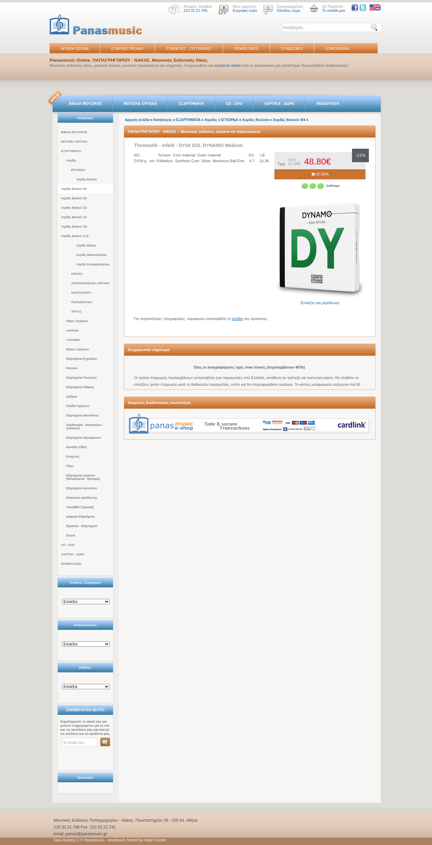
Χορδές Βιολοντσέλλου (91, 255)
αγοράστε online (227, 65)
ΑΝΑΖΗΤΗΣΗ (327, 103)
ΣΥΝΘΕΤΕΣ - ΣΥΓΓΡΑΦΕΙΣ (188, 49)
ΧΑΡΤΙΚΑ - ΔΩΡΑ (279, 103)
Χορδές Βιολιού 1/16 (74, 236)
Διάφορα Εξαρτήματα (80, 516)
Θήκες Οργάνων (77, 321)
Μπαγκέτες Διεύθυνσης (81, 497)
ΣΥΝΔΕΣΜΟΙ (292, 49)
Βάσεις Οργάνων (77, 349)
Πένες (70, 466)
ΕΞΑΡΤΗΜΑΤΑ (191, 103)
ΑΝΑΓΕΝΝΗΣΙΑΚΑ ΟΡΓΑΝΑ (90, 283)
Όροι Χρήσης (64, 840)
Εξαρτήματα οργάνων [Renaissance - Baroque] (83, 477)
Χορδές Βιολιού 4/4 (74, 189)
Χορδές (71, 160)
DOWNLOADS (246, 49)
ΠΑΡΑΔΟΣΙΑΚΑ (81, 302)
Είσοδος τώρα (288, 10)
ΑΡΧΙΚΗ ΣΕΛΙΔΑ (75, 49)
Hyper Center (155, 840)
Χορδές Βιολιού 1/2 (74, 207)
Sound (70, 535)
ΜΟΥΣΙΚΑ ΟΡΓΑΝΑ (140, 103)
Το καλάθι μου (333, 10)
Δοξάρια (71, 396)
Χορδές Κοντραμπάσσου (93, 264)
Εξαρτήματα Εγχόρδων (81, 358)
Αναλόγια (72, 330)
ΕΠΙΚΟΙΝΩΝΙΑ (337, 49)
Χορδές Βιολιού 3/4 (74, 198)
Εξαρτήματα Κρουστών (81, 488)
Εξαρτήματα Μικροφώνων (83, 437)
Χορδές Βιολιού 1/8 (74, 226)
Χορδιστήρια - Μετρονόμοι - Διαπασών (84, 426)
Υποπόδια (73, 340)
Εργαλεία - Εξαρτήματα (81, 526)
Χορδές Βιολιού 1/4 (74, 217)
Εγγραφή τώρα (245, 10)
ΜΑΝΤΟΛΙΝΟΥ (81, 292)
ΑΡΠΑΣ (76, 311)
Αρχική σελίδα (137, 120)
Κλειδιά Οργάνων (77, 406)
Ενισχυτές (73, 456)
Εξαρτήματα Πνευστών (81, 377)
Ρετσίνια (71, 368)
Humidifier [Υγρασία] (79, 507)
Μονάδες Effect (76, 447)
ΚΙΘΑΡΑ (76, 273)
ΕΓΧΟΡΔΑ (78, 170)
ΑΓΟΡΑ (320, 174)
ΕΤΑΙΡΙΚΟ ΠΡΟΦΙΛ (127, 49)
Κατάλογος (163, 120)
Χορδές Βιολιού (86, 179)
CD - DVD (234, 103)
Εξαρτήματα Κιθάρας (80, 387)
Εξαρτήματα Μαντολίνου (82, 415)
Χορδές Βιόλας (86, 245)
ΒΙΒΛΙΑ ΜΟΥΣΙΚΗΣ (85, 103)
